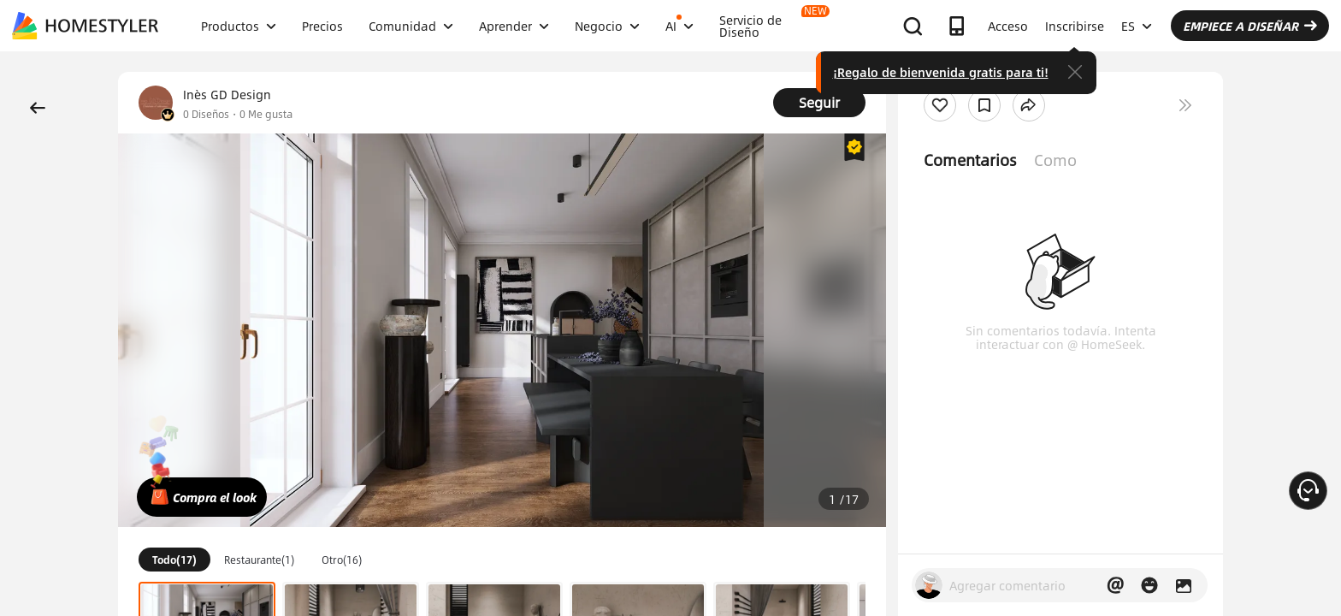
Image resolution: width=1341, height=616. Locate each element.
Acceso (1008, 25)
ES (1136, 25)
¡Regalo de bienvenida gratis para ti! (941, 71)
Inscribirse (1074, 25)
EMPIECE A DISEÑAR (1250, 25)
